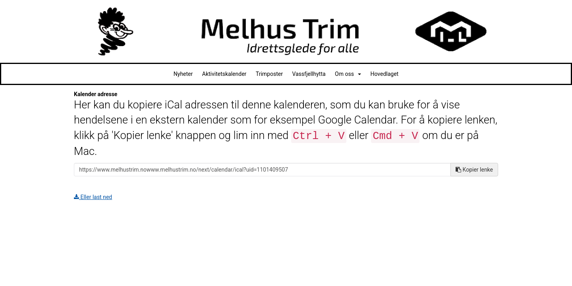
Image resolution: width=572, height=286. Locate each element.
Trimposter (269, 74)
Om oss (348, 74)
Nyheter (183, 74)
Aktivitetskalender (224, 74)
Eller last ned (93, 197)
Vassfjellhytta (308, 74)
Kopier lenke (474, 169)
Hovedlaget (384, 74)
